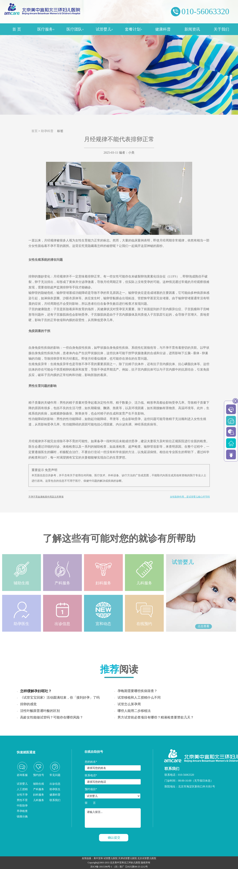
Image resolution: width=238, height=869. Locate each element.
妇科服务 (38, 794)
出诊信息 (55, 783)
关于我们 (221, 29)
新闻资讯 (192, 29)
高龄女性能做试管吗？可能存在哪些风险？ (51, 717)
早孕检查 (22, 811)
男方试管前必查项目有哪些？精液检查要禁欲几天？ (156, 717)
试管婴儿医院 (111, 858)
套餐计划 (133, 29)
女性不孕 (22, 794)
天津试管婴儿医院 (127, 858)
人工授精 (22, 789)
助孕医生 (55, 789)
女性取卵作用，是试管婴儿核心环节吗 (190, 496)
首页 (34, 131)
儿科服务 (38, 800)
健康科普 (163, 29)
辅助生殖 (38, 783)
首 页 (16, 29)
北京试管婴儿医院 (146, 858)
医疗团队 (75, 29)
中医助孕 (22, 805)
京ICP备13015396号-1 (101, 866)
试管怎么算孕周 (129, 704)
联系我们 (55, 800)
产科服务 (38, 789)
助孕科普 (47, 131)
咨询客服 (22, 775)
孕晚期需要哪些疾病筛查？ (137, 691)
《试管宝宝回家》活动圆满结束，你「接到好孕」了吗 (60, 697)
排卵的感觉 (28, 704)
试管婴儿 (104, 29)
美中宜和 (98, 858)
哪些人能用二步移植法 (134, 711)
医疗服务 (46, 29)
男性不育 (22, 800)
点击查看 (203, 626)
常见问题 (55, 775)
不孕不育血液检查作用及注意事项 (46, 496)
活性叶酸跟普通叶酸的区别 (40, 711)
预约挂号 (38, 775)
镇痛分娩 (22, 816)
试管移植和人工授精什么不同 (139, 697)
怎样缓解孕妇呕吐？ (36, 691)
